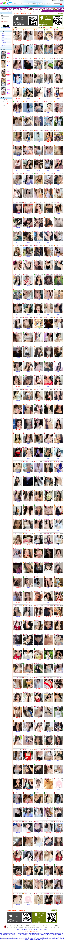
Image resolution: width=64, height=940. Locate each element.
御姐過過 (8, 71)
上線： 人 (5, 99)
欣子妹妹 (8, 89)
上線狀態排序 (4, 38)
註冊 (6, 27)
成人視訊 (3, 45)
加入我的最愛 (60, 0)
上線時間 (3, 35)
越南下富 (8, 80)
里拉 (8, 62)
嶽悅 (8, 66)
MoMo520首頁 (55, 0)
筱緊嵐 (8, 53)
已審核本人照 (4, 42)
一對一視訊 (28, 155)
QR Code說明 (60, 13)
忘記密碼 (8, 27)
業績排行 (3, 33)
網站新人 (3, 37)
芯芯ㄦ (8, 75)
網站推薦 (3, 40)
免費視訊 (38, 40)
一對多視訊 (58, 213)
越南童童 (8, 84)
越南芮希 (8, 93)
